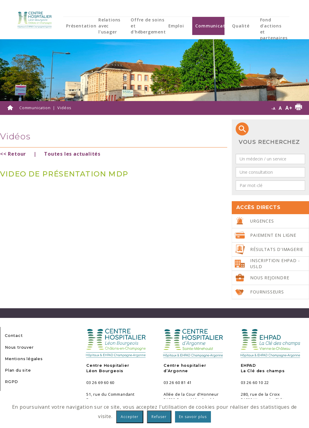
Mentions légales (24, 359)
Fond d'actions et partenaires (274, 29)
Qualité (241, 26)
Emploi (176, 26)
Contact (14, 335)
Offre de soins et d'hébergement (148, 26)
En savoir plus (193, 416)
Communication (213, 26)
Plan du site (18, 370)
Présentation (81, 26)
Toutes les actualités (72, 154)
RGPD (11, 381)
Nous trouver (19, 347)
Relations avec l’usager (109, 26)
